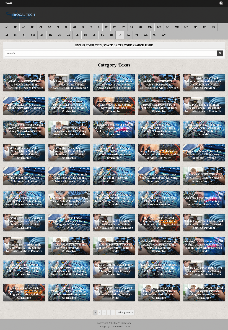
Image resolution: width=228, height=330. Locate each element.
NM (33, 34)
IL (99, 27)
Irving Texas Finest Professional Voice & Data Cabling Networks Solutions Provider (24, 106)
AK (15, 27)
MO (186, 27)
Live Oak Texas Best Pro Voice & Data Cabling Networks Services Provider (159, 201)
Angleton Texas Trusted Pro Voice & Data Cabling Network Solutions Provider (204, 154)
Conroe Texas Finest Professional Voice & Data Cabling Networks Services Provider (69, 223)
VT (136, 34)
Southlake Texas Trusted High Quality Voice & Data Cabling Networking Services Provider (204, 271)
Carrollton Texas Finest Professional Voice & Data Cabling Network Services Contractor (69, 153)
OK (68, 34)
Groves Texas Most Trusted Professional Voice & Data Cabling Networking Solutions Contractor (24, 293)
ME (159, 27)
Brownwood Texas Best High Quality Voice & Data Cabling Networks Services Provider (114, 84)
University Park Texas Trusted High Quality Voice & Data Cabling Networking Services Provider (204, 246)
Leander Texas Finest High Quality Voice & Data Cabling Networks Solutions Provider (24, 248)
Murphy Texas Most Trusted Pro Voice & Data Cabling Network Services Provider (204, 201)
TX (119, 34)
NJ (24, 34)
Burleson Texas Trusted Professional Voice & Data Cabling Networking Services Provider (159, 223)
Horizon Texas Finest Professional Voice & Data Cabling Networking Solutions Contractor (159, 106)
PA (85, 34)
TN (111, 34)
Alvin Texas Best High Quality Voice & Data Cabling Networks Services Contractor (159, 154)
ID (91, 27)
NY (50, 34)
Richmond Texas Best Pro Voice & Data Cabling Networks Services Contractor (69, 201)
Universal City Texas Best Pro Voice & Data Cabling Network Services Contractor (204, 178)
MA (140, 27)
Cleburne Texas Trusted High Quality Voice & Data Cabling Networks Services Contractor (114, 224)
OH (59, 34)
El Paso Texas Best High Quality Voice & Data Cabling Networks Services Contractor (204, 108)
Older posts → (125, 312)
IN (106, 27)
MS (195, 27)
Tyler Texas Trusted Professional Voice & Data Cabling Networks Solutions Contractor (69, 293)
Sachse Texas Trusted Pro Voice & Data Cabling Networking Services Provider (159, 84)
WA (145, 34)
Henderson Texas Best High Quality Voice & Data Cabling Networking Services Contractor (114, 106)
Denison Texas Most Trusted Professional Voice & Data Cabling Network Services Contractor (24, 223)
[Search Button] (221, 3)
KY (123, 27)
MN (177, 27)
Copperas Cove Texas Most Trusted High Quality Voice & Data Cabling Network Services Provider (114, 199)
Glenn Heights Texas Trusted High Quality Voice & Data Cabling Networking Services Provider (114, 293)
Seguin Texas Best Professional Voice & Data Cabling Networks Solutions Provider (159, 129)
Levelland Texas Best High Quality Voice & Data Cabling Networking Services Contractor (69, 246)
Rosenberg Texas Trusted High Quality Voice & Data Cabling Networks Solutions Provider (69, 271)
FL (66, 27)
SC (94, 34)
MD (150, 27)
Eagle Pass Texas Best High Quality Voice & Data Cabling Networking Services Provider (24, 201)
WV (164, 34)
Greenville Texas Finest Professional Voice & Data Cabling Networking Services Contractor (69, 106)
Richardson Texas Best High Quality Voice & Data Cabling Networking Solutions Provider (204, 129)
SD (102, 34)
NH (15, 34)
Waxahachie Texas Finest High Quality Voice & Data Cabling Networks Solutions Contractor (159, 246)
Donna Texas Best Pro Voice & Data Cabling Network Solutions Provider (114, 178)
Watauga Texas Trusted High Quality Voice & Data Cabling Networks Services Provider (69, 178)
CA (40, 27)
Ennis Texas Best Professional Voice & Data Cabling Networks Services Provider (204, 224)
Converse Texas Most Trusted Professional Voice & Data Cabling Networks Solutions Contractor (24, 129)
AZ (23, 27)
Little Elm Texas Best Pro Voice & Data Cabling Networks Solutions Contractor (24, 178)
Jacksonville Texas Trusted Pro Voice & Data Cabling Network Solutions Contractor (69, 84)
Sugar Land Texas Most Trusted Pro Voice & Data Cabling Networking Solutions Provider (114, 246)
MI (167, 27)
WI (154, 34)
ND (213, 27)
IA (83, 27)
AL (6, 27)
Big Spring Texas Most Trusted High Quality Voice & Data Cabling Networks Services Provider (204, 83)
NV (41, 34)
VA (128, 34)
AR (32, 27)
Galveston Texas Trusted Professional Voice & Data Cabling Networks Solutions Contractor (114, 153)
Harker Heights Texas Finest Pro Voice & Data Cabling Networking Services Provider (24, 84)
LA (131, 27)
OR (77, 34)
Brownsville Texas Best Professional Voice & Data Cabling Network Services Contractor (159, 293)
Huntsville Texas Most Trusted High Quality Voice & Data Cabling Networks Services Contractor (204, 293)
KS (114, 27)
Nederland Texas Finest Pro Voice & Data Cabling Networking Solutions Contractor (24, 153)
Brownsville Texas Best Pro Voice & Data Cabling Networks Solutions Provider (159, 178)
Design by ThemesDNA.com (114, 326)
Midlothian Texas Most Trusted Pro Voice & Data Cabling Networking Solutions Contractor (24, 269)
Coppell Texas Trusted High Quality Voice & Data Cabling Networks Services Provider (69, 131)
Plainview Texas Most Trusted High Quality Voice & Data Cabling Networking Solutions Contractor (114, 129)
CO (49, 27)
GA (74, 27)
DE (58, 27)
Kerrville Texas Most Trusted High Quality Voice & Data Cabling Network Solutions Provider (159, 269)
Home (9, 3)
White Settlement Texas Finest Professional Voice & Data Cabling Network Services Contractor (114, 269)
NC (204, 27)
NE (7, 34)
